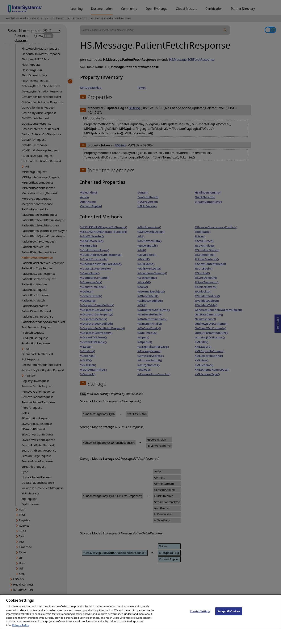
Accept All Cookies (228, 614)
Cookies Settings (200, 614)
